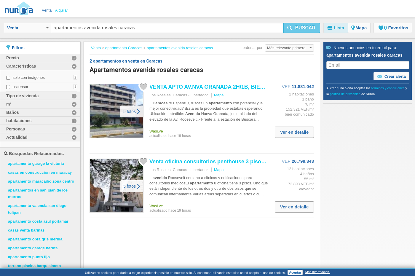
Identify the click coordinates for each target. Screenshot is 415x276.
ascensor (20, 86)
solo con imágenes (29, 77)
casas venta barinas (26, 230)
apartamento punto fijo (29, 257)
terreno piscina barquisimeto (34, 266)
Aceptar (295, 272)
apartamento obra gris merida (35, 239)
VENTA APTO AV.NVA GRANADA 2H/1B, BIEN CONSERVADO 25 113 (235, 87)
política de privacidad (345, 94)
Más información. (317, 272)
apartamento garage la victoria (36, 163)
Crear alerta (391, 76)
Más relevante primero (289, 48)
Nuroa (20, 8)
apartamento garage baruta (33, 248)
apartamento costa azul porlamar (38, 221)
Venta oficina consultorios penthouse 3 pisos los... (213, 162)
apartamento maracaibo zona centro (41, 181)
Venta (28, 27)
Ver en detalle (294, 132)
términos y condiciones (388, 88)
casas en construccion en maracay (40, 172)
